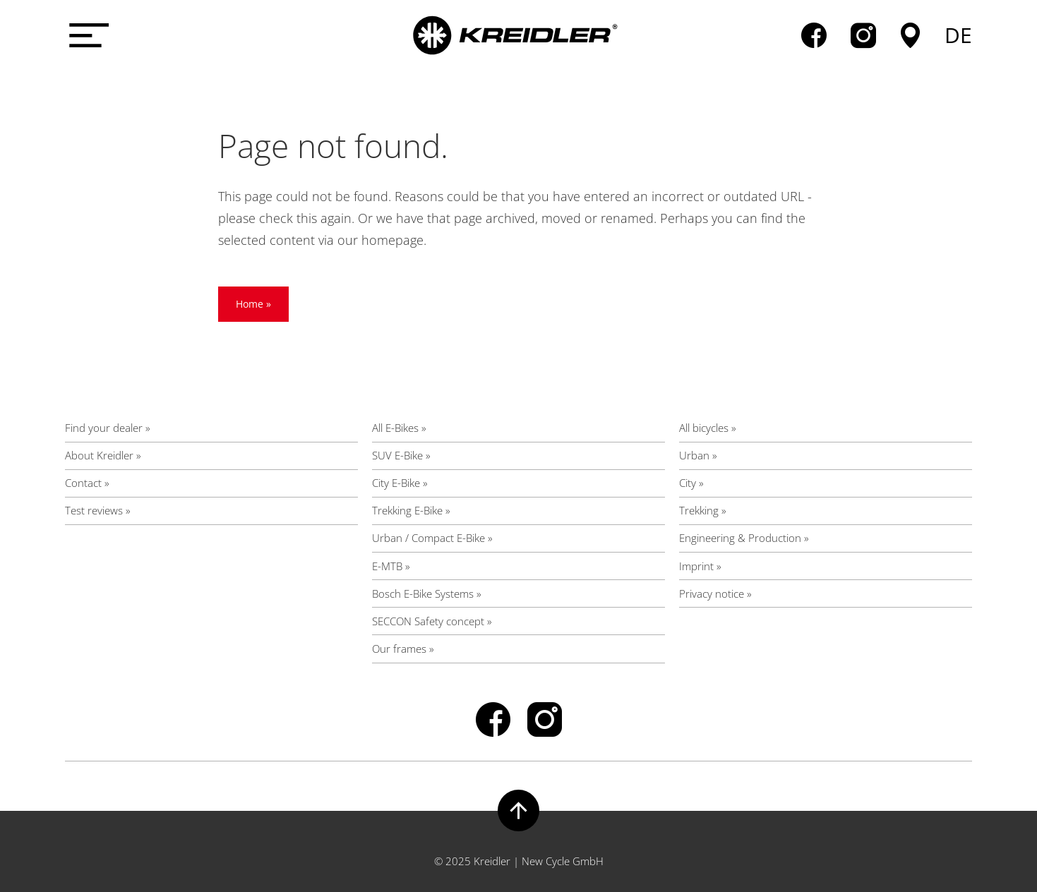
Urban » (698, 455)
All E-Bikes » (399, 428)
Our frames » (403, 648)
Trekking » (702, 510)
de (958, 35)
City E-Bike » (400, 483)
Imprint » (700, 566)
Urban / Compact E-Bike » (432, 538)
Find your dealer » (107, 428)
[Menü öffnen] (86, 35)
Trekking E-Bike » (411, 510)
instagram (863, 35)
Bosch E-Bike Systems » (426, 593)
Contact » (87, 483)
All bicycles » (707, 428)
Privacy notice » (715, 593)
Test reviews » (98, 510)
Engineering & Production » (744, 538)
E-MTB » (391, 566)
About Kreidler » (103, 455)
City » (691, 483)
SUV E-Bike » (401, 455)
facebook (814, 35)
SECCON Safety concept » (432, 621)
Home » (253, 304)
